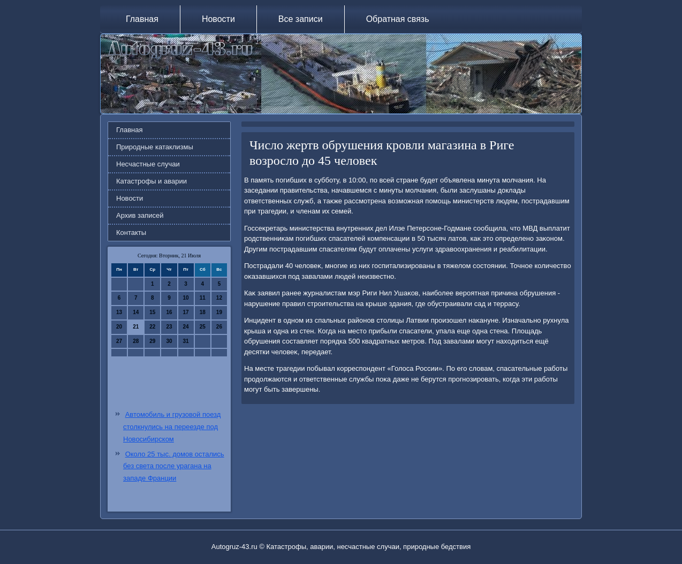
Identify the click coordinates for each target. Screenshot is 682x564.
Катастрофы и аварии (151, 181)
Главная (142, 19)
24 (186, 327)
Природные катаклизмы (154, 147)
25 (203, 327)
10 (186, 298)
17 (186, 312)
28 (136, 341)
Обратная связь (397, 19)
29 (152, 341)
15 (152, 312)
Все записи (300, 19)
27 (119, 341)
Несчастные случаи (148, 164)
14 (136, 312)
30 (169, 341)
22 (152, 327)
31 (186, 341)
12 (219, 298)
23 (169, 327)
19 (219, 312)
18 (203, 312)
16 (169, 312)
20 (119, 327)
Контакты (131, 232)
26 (219, 327)
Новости (218, 19)
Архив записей (140, 215)
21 (136, 327)
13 (119, 312)
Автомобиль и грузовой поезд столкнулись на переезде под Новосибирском (172, 426)
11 (203, 298)
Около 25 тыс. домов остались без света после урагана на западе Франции (173, 466)
